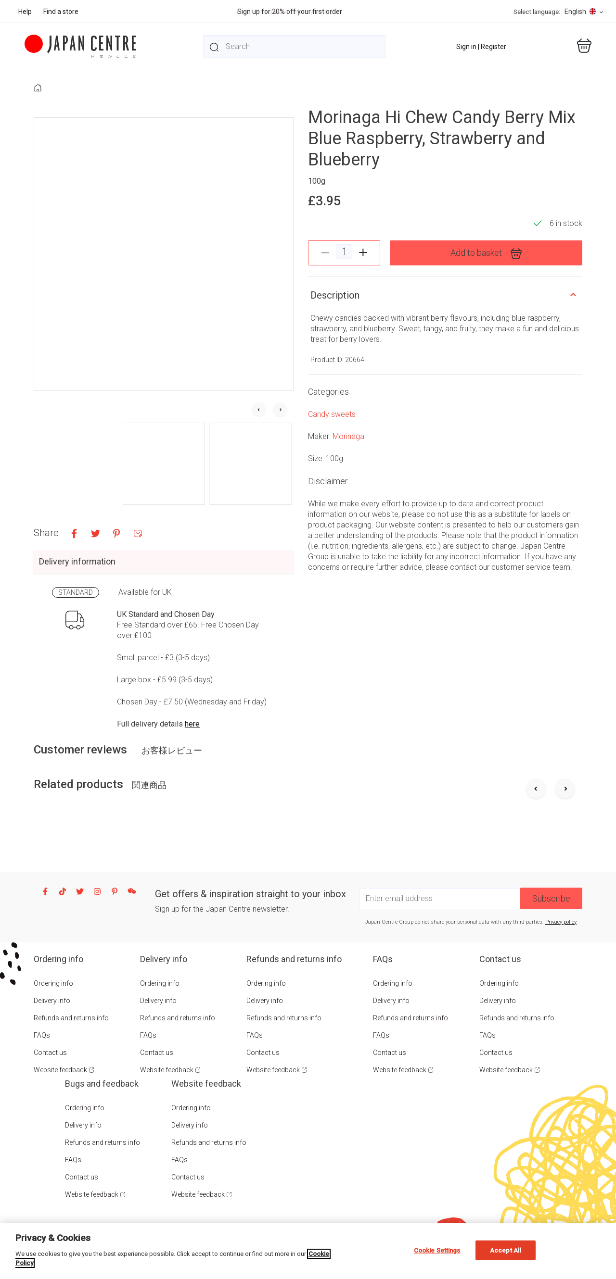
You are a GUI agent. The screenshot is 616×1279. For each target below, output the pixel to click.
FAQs (42, 1035)
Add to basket (486, 253)
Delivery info (52, 1000)
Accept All (505, 1250)
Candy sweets (332, 414)
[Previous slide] (536, 789)
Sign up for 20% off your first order (289, 11)
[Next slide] (280, 410)
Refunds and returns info (71, 1018)
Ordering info (53, 983)
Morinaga (348, 436)
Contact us (50, 1052)
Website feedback (60, 1070)
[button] (164, 464)
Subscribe (551, 898)
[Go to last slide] (259, 410)
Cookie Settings (437, 1250)
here (192, 723)
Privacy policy (561, 922)
